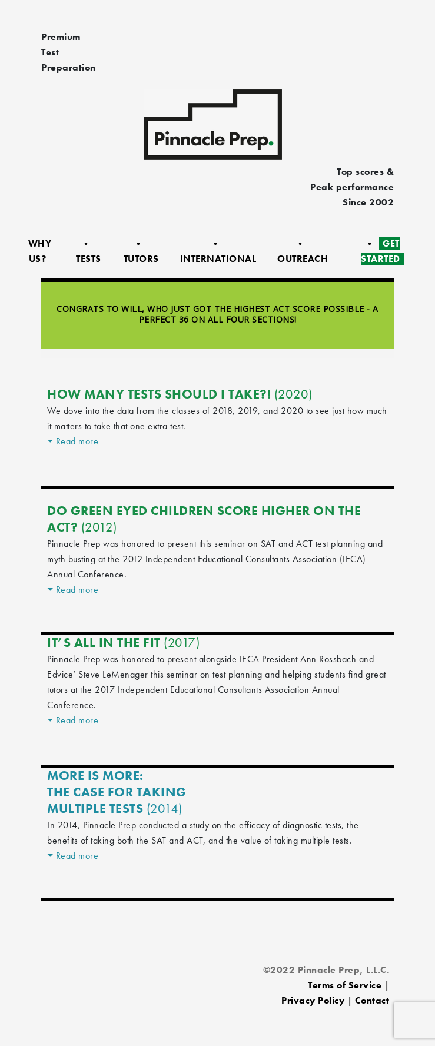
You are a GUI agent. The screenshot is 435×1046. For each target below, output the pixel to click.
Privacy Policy (312, 1000)
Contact (372, 1000)
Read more (77, 441)
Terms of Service (344, 985)
